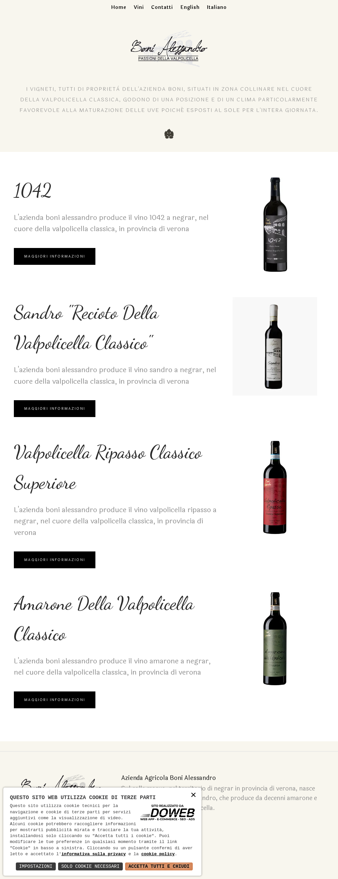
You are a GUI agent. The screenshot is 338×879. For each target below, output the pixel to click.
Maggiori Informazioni (55, 259)
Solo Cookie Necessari (90, 866)
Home (118, 7)
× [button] (193, 795)
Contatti (162, 7)
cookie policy (158, 854)
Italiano (217, 7)
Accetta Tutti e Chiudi (158, 866)
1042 (34, 191)
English (190, 7)
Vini (139, 7)
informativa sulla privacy (93, 854)
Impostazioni (35, 866)
